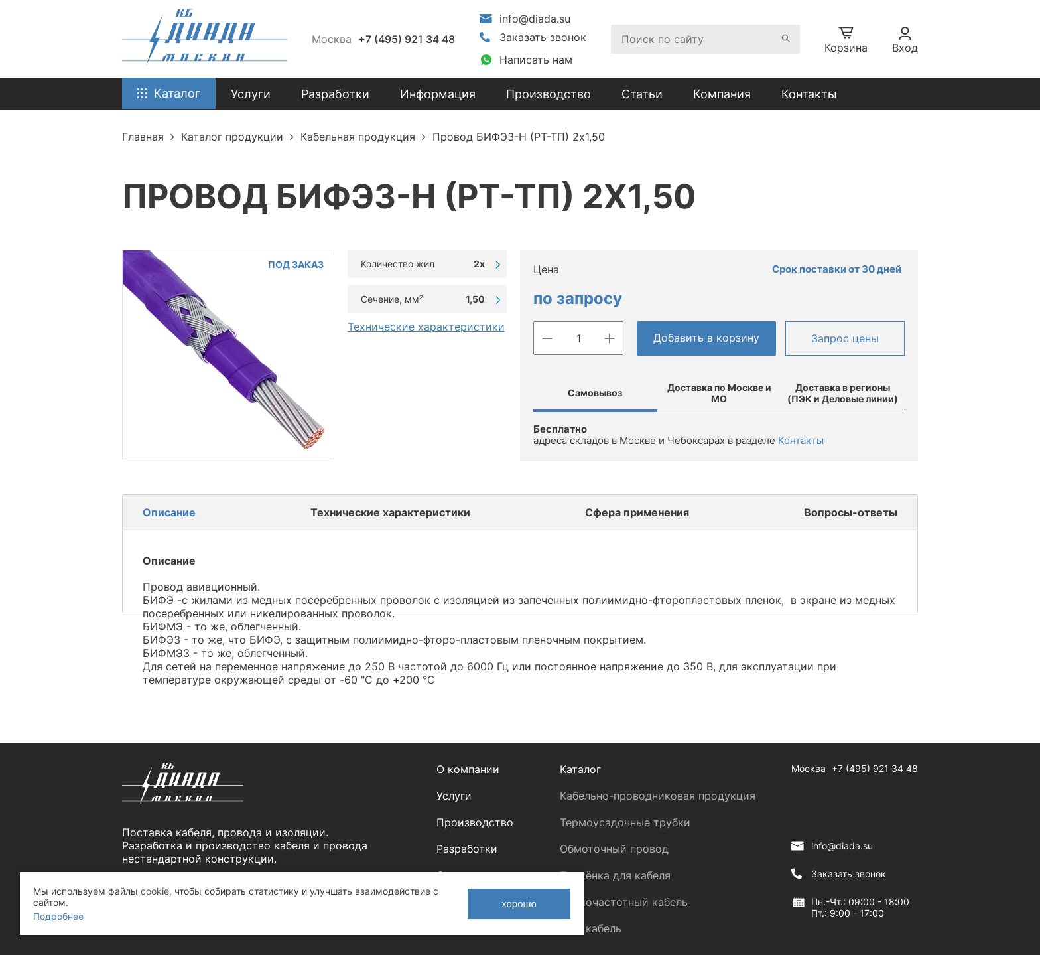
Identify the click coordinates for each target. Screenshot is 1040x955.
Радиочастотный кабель (624, 902)
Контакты (809, 94)
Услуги (454, 795)
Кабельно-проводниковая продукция (657, 795)
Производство (548, 94)
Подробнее (58, 916)
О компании (467, 769)
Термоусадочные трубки (625, 822)
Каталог (580, 769)
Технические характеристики (426, 326)
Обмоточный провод (614, 848)
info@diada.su (534, 18)
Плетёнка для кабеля (615, 875)
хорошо (519, 903)
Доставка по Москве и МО (719, 393)
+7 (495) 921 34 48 (406, 39)
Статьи (642, 94)
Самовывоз (595, 392)
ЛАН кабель (590, 928)
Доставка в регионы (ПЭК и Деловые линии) (842, 393)
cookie (155, 891)
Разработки (466, 848)
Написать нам (535, 59)
